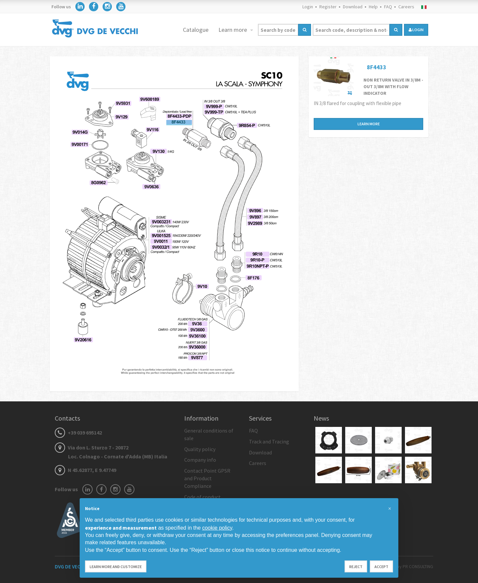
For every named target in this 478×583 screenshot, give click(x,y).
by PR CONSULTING (415, 566)
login (416, 29)
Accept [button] (381, 566)
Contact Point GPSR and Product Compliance (207, 478)
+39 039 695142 (78, 432)
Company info (200, 459)
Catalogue (195, 29)
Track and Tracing (269, 441)
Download (352, 7)
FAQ (388, 7)
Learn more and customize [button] (116, 566)
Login (307, 7)
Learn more (233, 29)
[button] (389, 508)
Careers (406, 7)
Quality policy (199, 449)
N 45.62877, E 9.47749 (85, 470)
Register (328, 7)
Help (373, 7)
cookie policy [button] (217, 528)
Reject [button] (355, 566)
